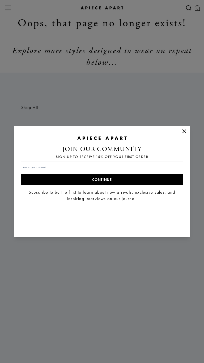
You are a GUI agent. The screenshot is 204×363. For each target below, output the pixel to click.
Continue (102, 179)
